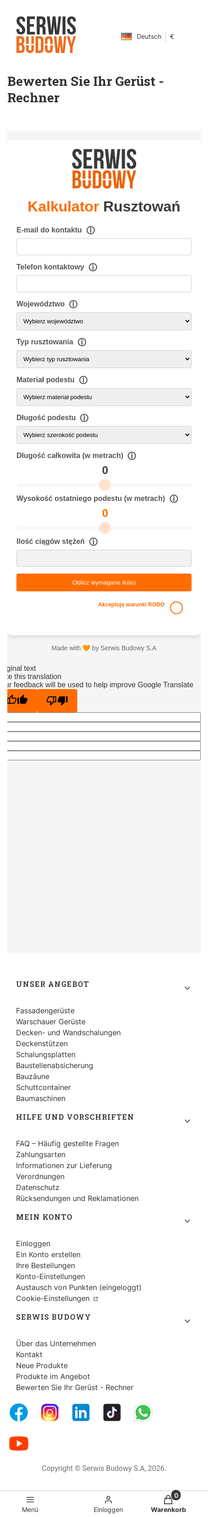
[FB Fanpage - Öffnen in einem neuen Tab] (18, 1412)
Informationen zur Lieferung (64, 1165)
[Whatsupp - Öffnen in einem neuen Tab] (143, 1412)
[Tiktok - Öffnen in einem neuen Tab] (112, 1412)
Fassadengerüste (45, 1010)
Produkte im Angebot (53, 1376)
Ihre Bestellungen (45, 1265)
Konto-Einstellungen (50, 1276)
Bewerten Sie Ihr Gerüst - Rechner (74, 1387)
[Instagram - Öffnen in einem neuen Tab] (49, 1412)
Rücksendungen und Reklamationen (77, 1198)
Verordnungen (40, 1176)
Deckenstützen (42, 1043)
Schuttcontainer (43, 1087)
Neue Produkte (42, 1365)
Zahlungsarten (40, 1154)
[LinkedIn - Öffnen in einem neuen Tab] (80, 1412)
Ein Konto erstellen (48, 1254)
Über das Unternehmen (56, 1343)
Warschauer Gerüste (50, 1021)
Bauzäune (32, 1076)
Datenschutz (37, 1187)
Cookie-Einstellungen (54, 1298)
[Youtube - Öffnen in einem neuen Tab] (18, 1443)
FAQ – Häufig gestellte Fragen (67, 1143)
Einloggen (33, 1243)
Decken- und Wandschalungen (68, 1032)
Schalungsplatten (45, 1054)
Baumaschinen (40, 1098)
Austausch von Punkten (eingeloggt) (79, 1287)
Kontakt (29, 1354)
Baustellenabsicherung (54, 1065)
